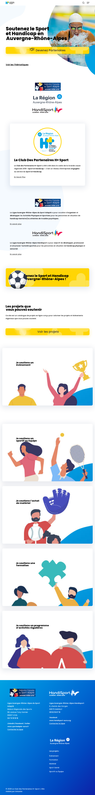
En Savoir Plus (19, 177)
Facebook (19, 723)
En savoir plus (15, 224)
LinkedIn (10, 723)
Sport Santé (54, 767)
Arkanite (18, 791)
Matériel (52, 764)
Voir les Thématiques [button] (17, 65)
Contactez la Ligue (15, 729)
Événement (54, 756)
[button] (88, 3)
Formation (53, 760)
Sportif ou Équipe (56, 771)
